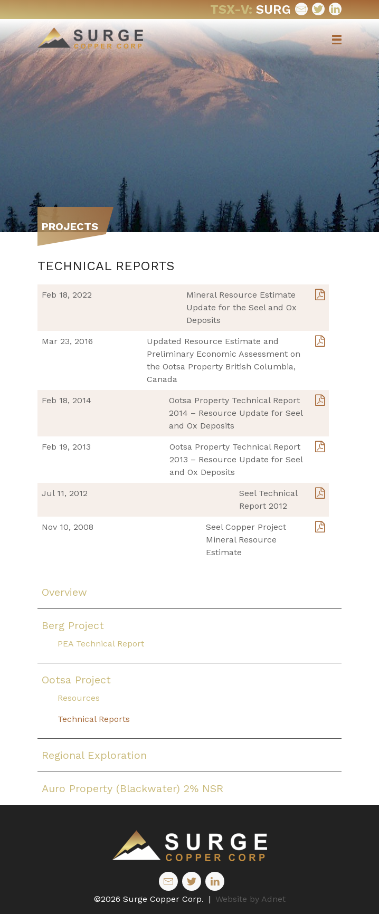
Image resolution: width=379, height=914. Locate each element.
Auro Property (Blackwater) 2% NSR (132, 788)
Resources (79, 698)
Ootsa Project (76, 679)
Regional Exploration (94, 755)
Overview (64, 592)
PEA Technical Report (101, 644)
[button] (337, 39)
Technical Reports (94, 719)
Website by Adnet (250, 899)
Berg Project (73, 625)
